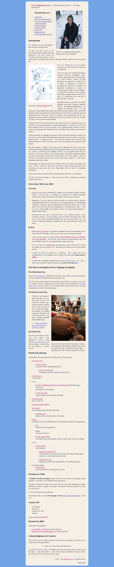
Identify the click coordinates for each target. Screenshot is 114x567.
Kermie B (69, 559)
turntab (38, 431)
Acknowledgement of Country (43, 34)
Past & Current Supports (46, 370)
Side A (76, 263)
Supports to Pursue (41, 364)
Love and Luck (40, 276)
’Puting (34, 257)
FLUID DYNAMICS (42, 393)
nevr (37, 425)
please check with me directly (72, 495)
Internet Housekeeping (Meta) (40, 404)
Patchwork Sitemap (40, 25)
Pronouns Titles (40, 28)
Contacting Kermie (37, 399)
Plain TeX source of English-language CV (44, 531)
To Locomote (44, 231)
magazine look (51, 245)
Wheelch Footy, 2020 (45, 459)
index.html (48, 5)
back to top (81, 562)
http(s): (33, 5)
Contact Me (38, 30)
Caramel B (37, 376)
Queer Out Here (66, 260)
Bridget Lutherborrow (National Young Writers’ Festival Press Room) (40, 325)
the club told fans (40, 342)
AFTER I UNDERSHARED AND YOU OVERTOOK (51, 385)
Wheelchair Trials (41, 414)
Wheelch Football (41, 446)
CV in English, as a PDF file (40, 529)
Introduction (38, 17)
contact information (41, 517)
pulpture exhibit (40, 467)
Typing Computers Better (43, 436)
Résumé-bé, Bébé (40, 32)
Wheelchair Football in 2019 (47, 451)
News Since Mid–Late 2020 (43, 19)
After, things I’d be (37, 361)
